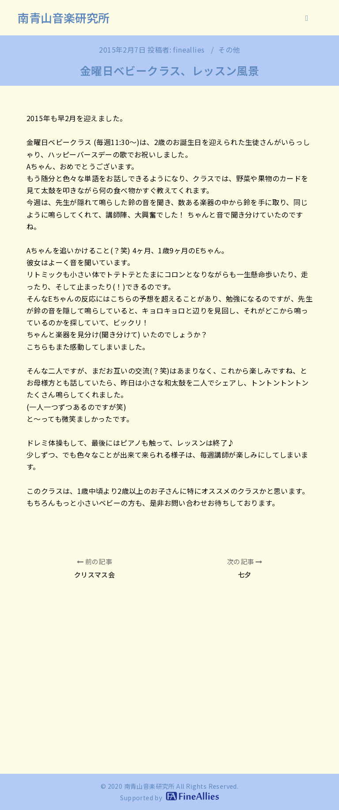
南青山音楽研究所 (63, 17)
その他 (229, 49)
